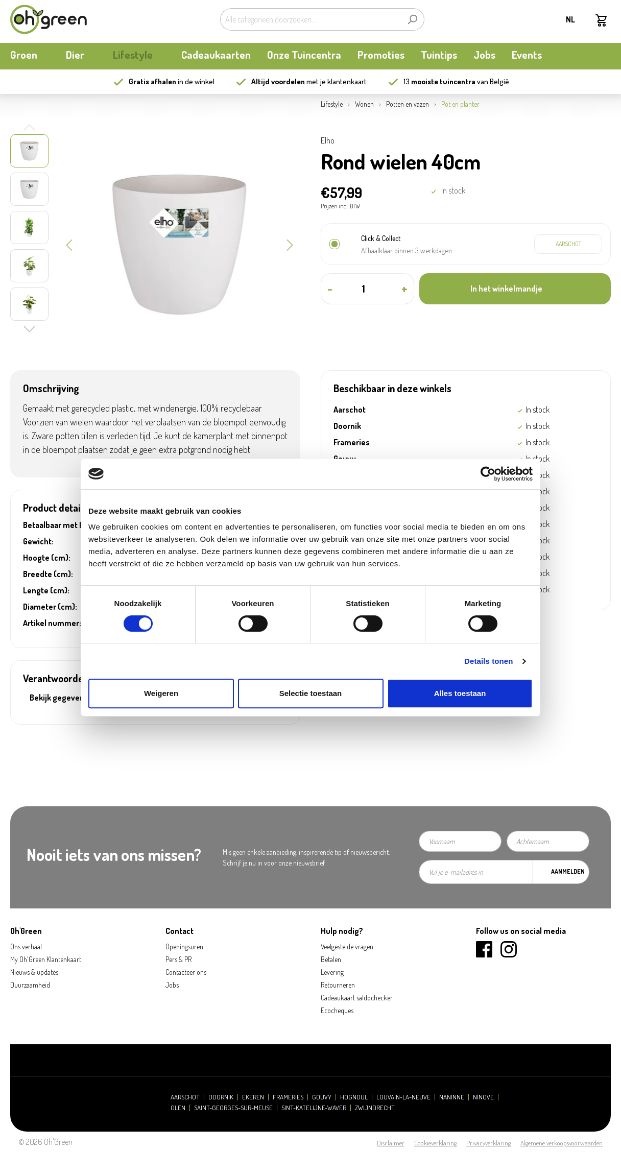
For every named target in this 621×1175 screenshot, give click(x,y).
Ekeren (253, 1097)
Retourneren (338, 984)
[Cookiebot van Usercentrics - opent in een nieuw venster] (488, 474)
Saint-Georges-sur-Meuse (233, 1108)
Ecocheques (337, 1010)
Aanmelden (568, 871)
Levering (332, 972)
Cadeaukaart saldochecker (357, 997)
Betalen (331, 959)
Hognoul (354, 1097)
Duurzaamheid (30, 984)
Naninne (451, 1097)
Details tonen (488, 661)
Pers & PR (178, 959)
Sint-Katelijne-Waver (313, 1108)
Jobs (172, 984)
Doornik (220, 1097)
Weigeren (161, 693)
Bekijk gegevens (59, 697)
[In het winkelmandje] (515, 288)
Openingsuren (184, 946)
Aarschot (185, 1097)
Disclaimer (390, 1143)
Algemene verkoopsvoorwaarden (561, 1143)
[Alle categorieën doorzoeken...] (310, 19)
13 (439, 81)
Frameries (288, 1097)
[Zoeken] (412, 19)
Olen (178, 1108)
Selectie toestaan (310, 693)
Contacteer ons (185, 972)
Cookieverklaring (435, 1143)
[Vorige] (69, 244)
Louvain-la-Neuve (403, 1097)
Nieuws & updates (34, 972)
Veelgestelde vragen (347, 946)
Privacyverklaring (488, 1143)
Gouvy (321, 1097)
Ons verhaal (26, 946)
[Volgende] (290, 244)
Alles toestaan (460, 693)
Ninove (483, 1097)
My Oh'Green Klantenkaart (45, 959)
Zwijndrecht (375, 1108)
